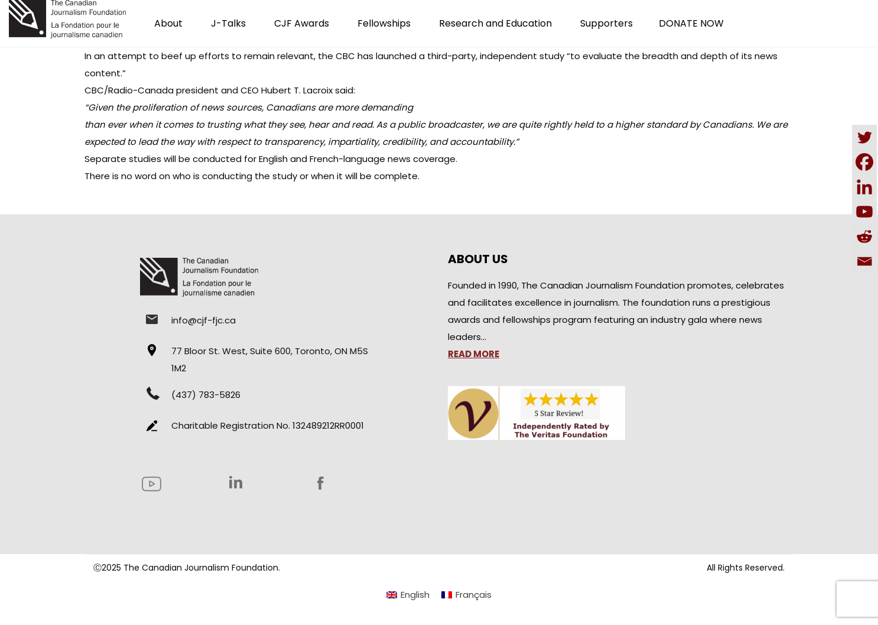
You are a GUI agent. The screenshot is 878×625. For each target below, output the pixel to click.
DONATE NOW (691, 23)
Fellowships (384, 23)
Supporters (606, 23)
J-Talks (228, 23)
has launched (387, 56)
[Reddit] (864, 236)
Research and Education (495, 23)
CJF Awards (301, 23)
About (168, 23)
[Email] (864, 261)
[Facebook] (864, 162)
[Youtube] (864, 211)
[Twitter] (864, 137)
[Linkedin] (864, 186)
